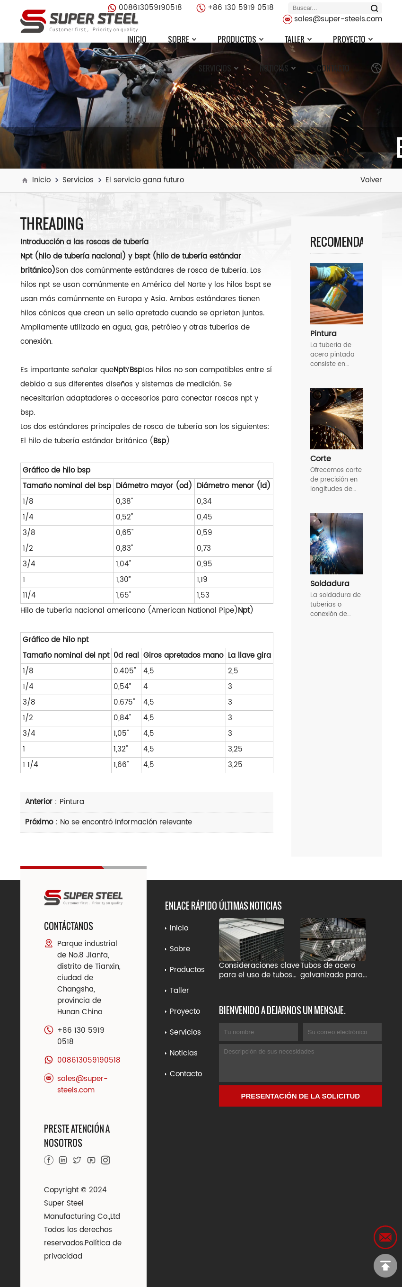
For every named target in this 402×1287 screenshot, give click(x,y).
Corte (320, 459)
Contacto (333, 68)
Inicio (137, 39)
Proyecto (353, 39)
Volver (371, 180)
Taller (298, 39)
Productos (240, 39)
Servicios (218, 68)
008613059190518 (150, 8)
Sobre (182, 39)
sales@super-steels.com (338, 19)
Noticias (278, 68)
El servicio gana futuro (144, 180)
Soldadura (330, 584)
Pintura (72, 802)
